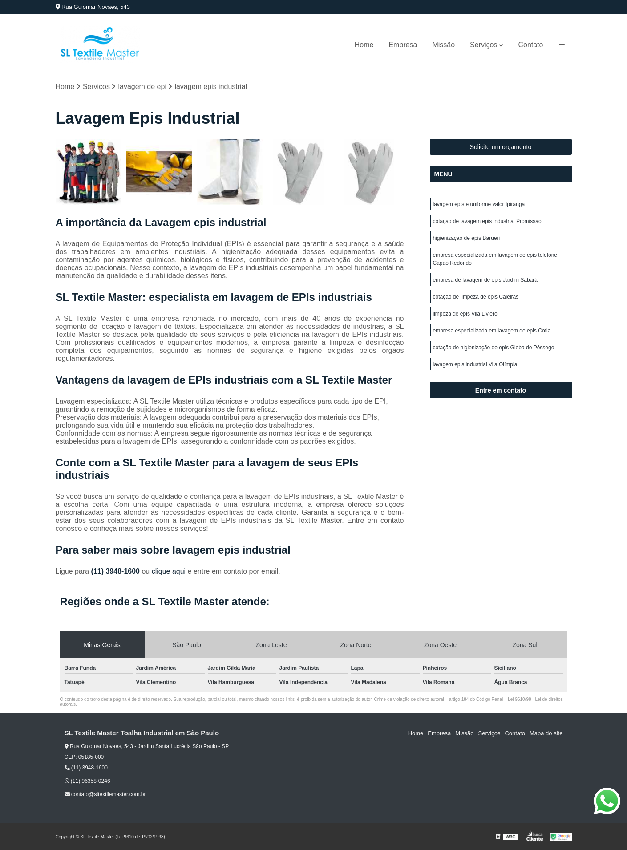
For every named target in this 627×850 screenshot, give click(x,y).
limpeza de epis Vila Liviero (465, 314)
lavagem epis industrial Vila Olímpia (475, 364)
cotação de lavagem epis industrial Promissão (487, 221)
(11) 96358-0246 (87, 781)
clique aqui (169, 571)
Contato (530, 45)
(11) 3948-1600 (116, 571)
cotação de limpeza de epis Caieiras (476, 297)
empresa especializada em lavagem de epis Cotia (492, 331)
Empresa (402, 45)
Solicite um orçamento (501, 146)
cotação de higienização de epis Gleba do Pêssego (493, 347)
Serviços (483, 45)
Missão (443, 45)
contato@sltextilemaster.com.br (105, 794)
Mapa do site (546, 733)
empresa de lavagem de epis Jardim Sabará (485, 280)
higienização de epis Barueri (466, 238)
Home (364, 45)
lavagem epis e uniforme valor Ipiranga (479, 204)
